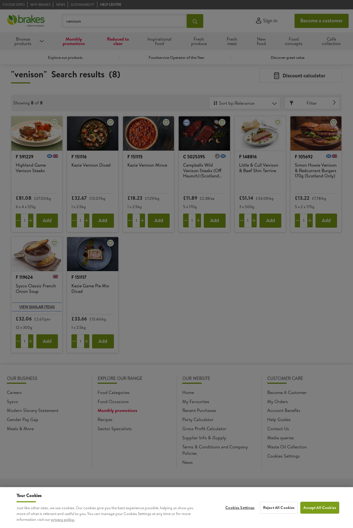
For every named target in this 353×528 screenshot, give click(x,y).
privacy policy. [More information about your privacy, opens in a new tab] (63, 524)
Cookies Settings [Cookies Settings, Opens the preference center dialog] (240, 512)
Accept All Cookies (319, 512)
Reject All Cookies (279, 512)
